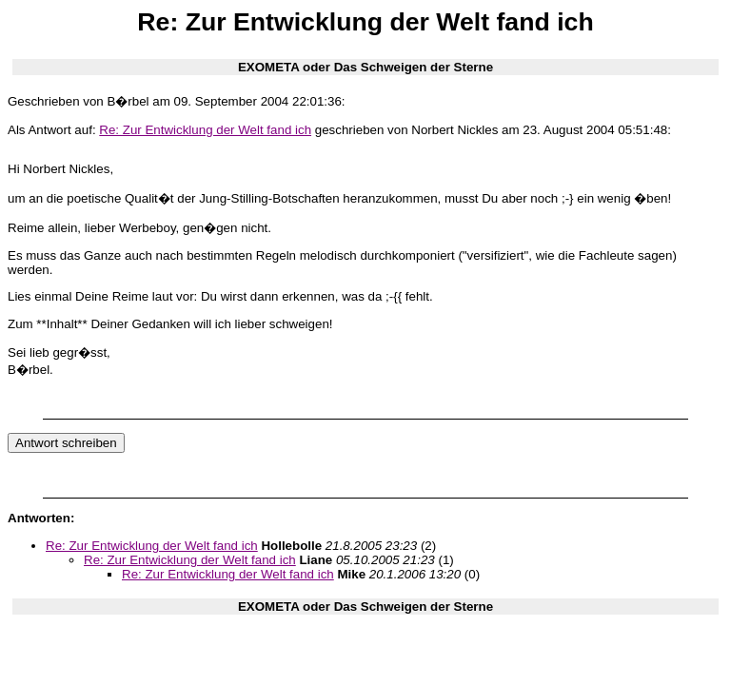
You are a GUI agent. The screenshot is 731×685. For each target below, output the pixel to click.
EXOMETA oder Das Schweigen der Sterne (365, 67)
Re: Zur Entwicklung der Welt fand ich (205, 130)
